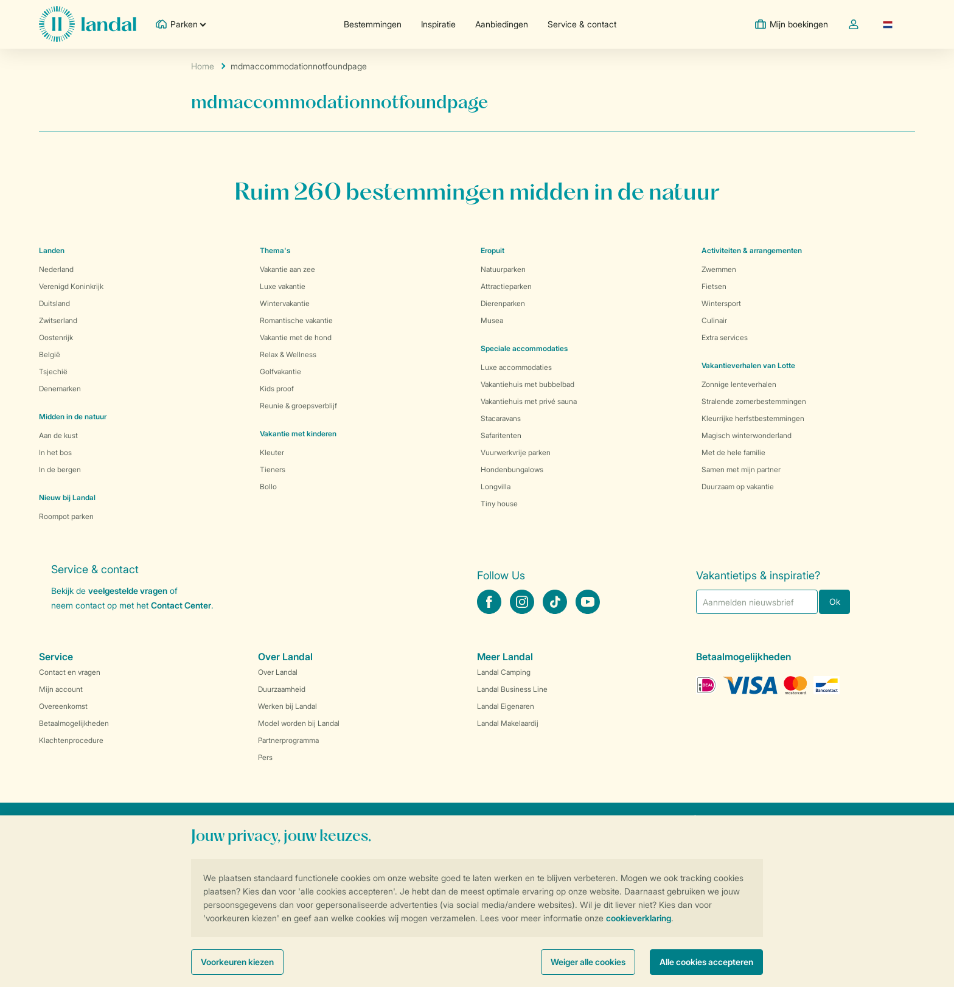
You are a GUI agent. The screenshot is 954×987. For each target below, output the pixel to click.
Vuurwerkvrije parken (516, 452)
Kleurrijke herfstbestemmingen (753, 418)
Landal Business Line (512, 689)
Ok (834, 601)
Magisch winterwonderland (747, 435)
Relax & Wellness (288, 354)
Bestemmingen (373, 24)
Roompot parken (66, 516)
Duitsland (54, 303)
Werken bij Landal (287, 706)
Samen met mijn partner (741, 469)
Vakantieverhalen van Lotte (748, 365)
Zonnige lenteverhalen (739, 384)
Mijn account (61, 689)
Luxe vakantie (282, 286)
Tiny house (499, 503)
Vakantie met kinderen (298, 433)
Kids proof (277, 388)
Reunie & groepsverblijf (298, 405)
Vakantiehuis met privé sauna (529, 401)
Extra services (725, 337)
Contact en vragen (69, 672)
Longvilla (495, 486)
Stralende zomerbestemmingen (754, 401)
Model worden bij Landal (298, 723)
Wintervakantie (285, 303)
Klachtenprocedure (71, 740)
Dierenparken (503, 303)
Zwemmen (719, 269)
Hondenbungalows (512, 469)
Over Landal (278, 672)
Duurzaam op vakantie (738, 486)
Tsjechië (53, 371)
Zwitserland (58, 320)
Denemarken (60, 388)
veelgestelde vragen (127, 590)
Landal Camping (504, 672)
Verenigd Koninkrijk (71, 286)
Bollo (268, 486)
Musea (492, 320)
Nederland (56, 269)
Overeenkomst (63, 706)
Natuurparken (503, 269)
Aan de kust (58, 435)
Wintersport (721, 303)
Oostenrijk (56, 337)
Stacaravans (501, 418)
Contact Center (181, 605)
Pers (265, 757)
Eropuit (492, 250)
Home (202, 66)
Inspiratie (438, 24)
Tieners (272, 469)
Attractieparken (506, 286)
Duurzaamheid (281, 689)
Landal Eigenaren (505, 706)
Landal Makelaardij (507, 723)
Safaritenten (501, 435)
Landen (51, 250)
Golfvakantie (280, 371)
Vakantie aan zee (287, 269)
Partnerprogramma (288, 740)
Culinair (714, 320)
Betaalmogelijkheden (74, 723)
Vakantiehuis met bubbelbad (527, 384)
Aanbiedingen (501, 24)
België (49, 354)
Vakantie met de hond (296, 337)
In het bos (55, 452)
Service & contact (582, 24)
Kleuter (272, 452)
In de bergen (60, 469)
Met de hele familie (733, 452)
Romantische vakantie (296, 320)
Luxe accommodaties (516, 367)
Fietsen (714, 286)
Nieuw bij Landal (67, 497)
